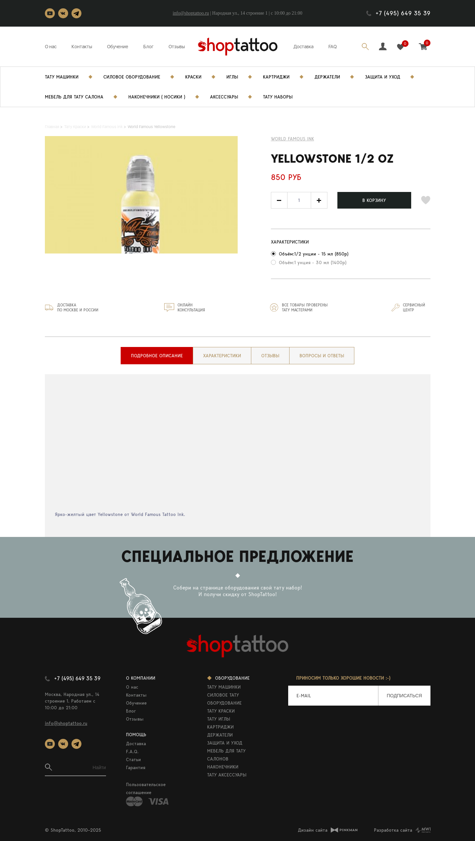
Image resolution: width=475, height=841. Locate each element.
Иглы (232, 77)
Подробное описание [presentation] (157, 355)
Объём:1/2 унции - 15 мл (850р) (313, 253)
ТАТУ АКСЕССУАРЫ (226, 774)
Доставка (303, 46)
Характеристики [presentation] (222, 355)
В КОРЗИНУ (374, 200)
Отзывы (177, 46)
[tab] (157, 355)
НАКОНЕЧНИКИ (222, 766)
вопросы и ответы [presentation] (321, 355)
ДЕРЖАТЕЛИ (220, 735)
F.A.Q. (132, 751)
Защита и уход (382, 77)
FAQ (332, 46)
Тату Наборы (278, 96)
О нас (51, 46)
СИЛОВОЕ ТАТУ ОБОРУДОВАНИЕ (224, 699)
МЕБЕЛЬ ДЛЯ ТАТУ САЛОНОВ (226, 754)
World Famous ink (292, 138)
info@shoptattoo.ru (191, 13)
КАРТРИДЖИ (220, 727)
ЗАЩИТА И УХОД (224, 743)
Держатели (327, 77)
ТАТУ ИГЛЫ (218, 719)
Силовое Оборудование (131, 77)
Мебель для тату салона (74, 96)
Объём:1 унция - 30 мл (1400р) (312, 262)
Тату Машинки (61, 77)
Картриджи (276, 77)
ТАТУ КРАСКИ (221, 711)
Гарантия (135, 767)
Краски (193, 77)
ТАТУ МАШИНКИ (224, 687)
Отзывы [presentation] (270, 355)
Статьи (133, 759)
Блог (148, 46)
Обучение (117, 46)
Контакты (81, 46)
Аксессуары (224, 96)
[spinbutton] (299, 200)
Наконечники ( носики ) (156, 96)
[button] (319, 200)
